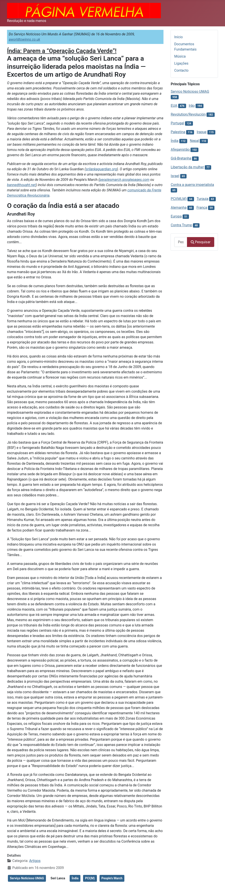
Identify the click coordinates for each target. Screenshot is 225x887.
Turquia (202, 199)
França (201, 207)
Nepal (194, 141)
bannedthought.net (21, 185)
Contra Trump (181, 225)
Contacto (181, 70)
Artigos (35, 861)
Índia (75, 878)
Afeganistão (181, 149)
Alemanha (179, 207)
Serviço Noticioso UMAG (27, 878)
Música (180, 56)
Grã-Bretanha (181, 158)
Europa (176, 216)
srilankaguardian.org (101, 169)
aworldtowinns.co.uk (24, 39)
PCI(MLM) (179, 199)
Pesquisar (200, 242)
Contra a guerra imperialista (192, 185)
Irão (192, 105)
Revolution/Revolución (188, 114)
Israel (175, 176)
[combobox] (180, 242)
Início (178, 37)
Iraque (202, 132)
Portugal (177, 123)
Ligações (181, 63)
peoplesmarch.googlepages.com (124, 180)
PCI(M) (90, 878)
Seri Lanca (58, 878)
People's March (112, 878)
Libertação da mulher (187, 167)
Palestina (178, 132)
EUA (174, 105)
